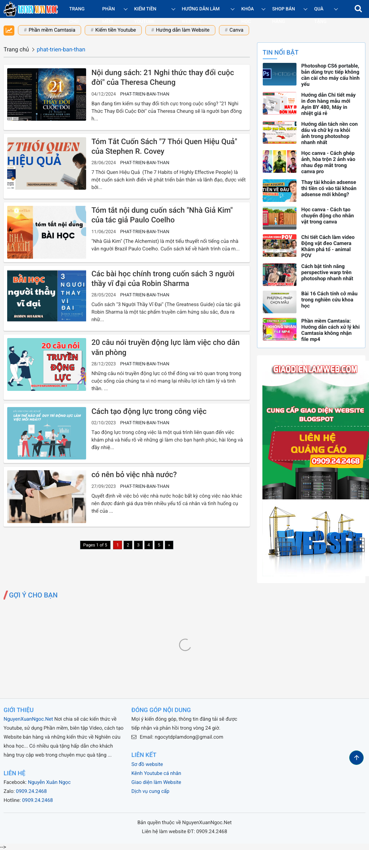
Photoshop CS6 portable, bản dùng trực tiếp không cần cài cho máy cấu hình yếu (330, 75)
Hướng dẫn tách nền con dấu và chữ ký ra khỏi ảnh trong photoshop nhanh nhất (329, 133)
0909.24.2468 (31, 791)
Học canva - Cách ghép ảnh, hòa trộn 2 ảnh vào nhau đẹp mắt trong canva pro (328, 162)
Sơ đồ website (147, 764)
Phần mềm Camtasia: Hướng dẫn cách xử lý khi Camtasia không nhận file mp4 (330, 330)
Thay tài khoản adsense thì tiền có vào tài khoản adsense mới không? (328, 188)
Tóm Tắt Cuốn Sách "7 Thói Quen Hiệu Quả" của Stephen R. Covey (164, 147)
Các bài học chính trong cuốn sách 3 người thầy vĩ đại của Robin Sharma (163, 279)
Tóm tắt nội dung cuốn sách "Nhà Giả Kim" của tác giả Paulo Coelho (162, 215)
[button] (358, 9)
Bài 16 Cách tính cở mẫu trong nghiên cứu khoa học (329, 300)
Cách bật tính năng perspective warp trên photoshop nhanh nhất (327, 272)
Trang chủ (77, 15)
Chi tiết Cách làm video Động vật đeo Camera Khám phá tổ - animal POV (328, 246)
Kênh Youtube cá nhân (156, 773)
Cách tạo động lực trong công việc (149, 411)
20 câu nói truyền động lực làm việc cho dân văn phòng (166, 347)
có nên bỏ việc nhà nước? (134, 475)
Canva (236, 30)
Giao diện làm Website (156, 782)
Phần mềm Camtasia (52, 30)
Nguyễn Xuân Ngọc (49, 782)
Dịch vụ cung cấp (150, 791)
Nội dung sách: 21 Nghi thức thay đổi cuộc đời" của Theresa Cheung (163, 78)
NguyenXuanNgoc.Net (28, 719)
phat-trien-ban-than (144, 94)
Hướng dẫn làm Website (182, 30)
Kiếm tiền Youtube (115, 30)
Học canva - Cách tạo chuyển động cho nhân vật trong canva (327, 216)
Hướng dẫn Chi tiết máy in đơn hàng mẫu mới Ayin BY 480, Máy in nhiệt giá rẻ (328, 104)
